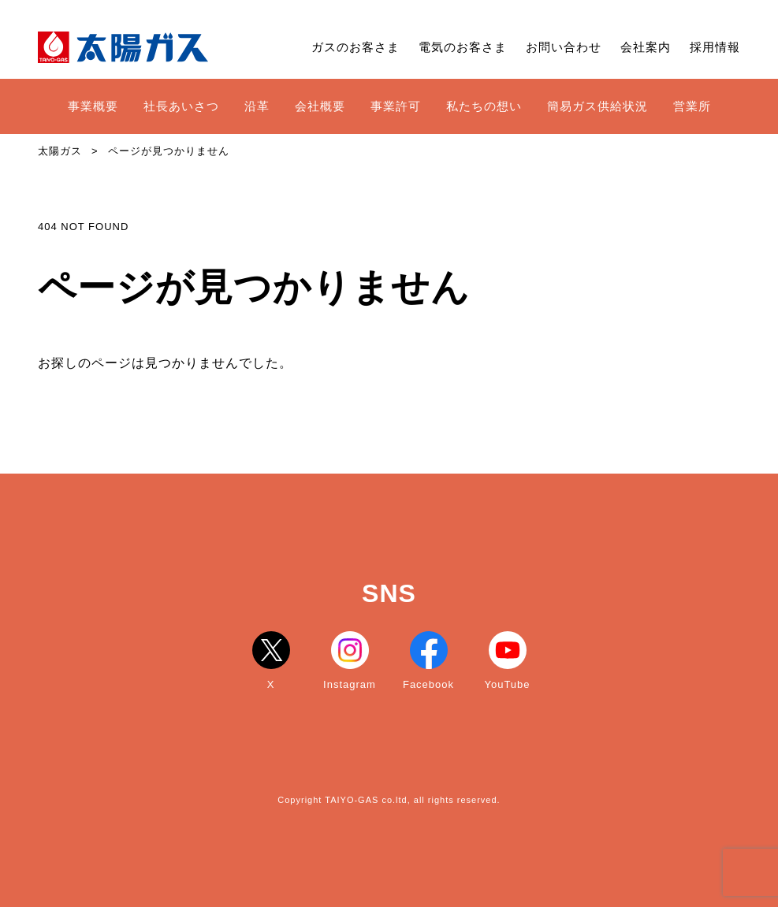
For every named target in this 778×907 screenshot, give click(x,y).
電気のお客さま (463, 47)
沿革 (257, 106)
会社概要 (320, 106)
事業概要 (93, 106)
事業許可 (395, 106)
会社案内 (645, 47)
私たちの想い (484, 106)
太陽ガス (60, 151)
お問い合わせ (563, 47)
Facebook (428, 660)
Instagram (349, 660)
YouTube (507, 660)
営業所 (692, 106)
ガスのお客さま (355, 47)
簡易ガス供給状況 (597, 106)
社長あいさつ (181, 106)
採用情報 (715, 47)
